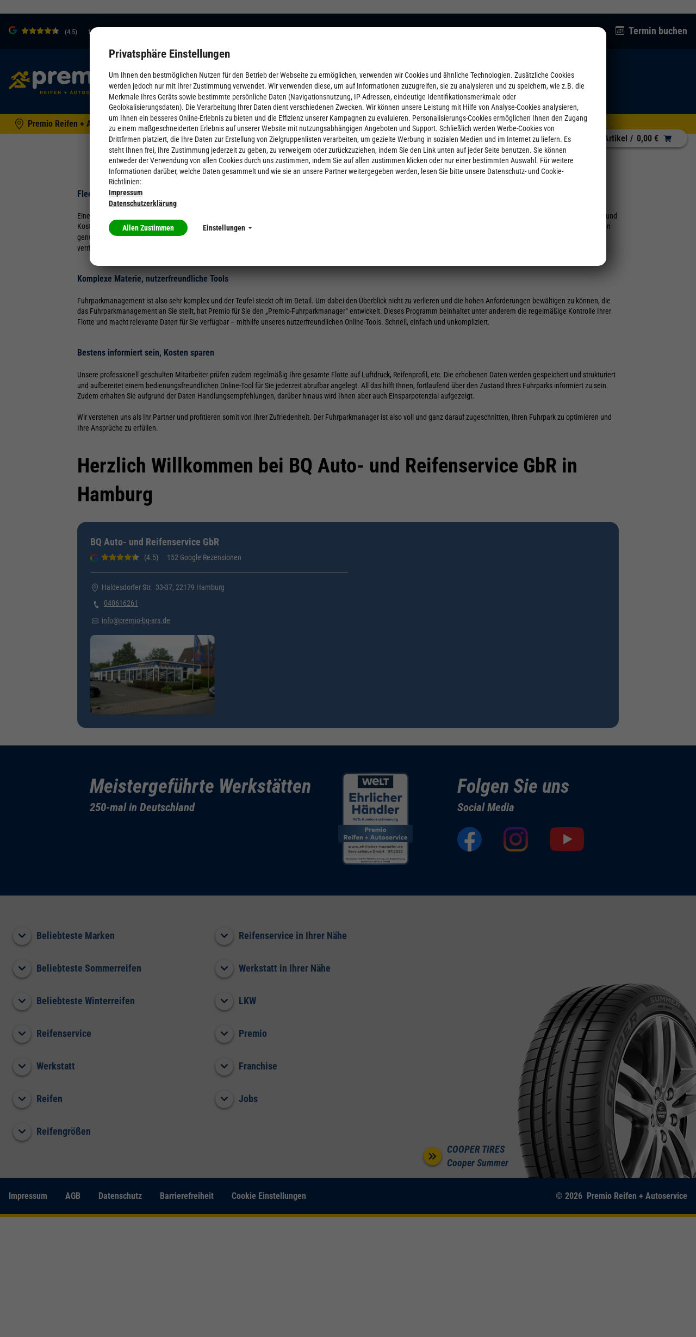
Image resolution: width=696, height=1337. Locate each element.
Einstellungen (227, 227)
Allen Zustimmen (148, 227)
